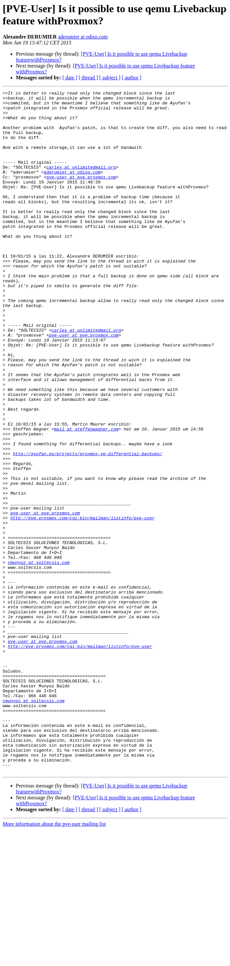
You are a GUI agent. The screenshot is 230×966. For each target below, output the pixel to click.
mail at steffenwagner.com (86, 497)
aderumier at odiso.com (83, 37)
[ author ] (132, 77)
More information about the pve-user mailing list (54, 960)
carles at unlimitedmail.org (81, 183)
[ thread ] (88, 77)
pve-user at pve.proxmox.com (81, 195)
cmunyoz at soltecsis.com (39, 657)
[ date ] (69, 77)
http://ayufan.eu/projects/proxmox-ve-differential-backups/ (87, 527)
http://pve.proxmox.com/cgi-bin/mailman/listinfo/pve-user (82, 604)
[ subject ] (109, 77)
